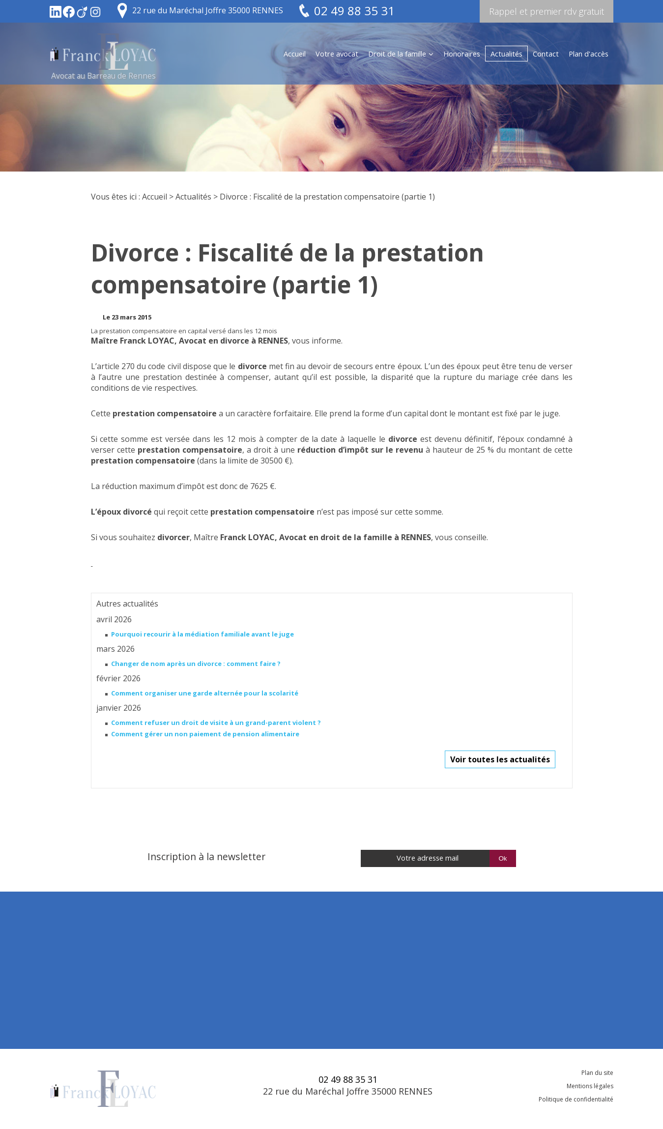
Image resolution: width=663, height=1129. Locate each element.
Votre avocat (337, 53)
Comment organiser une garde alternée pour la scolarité (204, 693)
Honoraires (461, 53)
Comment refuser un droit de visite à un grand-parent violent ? (216, 722)
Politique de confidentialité (576, 1099)
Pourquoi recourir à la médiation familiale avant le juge (202, 634)
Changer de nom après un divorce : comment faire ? (196, 663)
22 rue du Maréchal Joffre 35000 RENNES (207, 10)
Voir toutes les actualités (500, 759)
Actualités (506, 53)
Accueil (295, 53)
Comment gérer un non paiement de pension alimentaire (205, 733)
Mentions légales (590, 1086)
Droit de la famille (397, 53)
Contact (546, 53)
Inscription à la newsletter (206, 856)
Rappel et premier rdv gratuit (546, 11)
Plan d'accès (588, 53)
